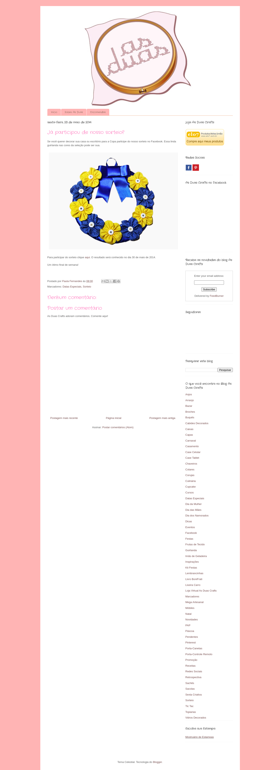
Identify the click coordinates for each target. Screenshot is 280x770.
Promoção (191, 659)
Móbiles (190, 607)
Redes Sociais (193, 671)
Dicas (188, 521)
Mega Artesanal (194, 602)
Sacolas (190, 688)
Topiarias (190, 711)
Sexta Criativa (193, 694)
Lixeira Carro (192, 584)
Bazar (188, 405)
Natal (188, 613)
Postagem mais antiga (162, 418)
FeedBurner (217, 295)
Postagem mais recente (64, 418)
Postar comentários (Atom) (117, 427)
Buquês (189, 417)
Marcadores (192, 596)
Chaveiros (191, 463)
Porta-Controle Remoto (198, 654)
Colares (190, 469)
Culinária (190, 481)
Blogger (157, 762)
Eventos (190, 527)
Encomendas (98, 112)
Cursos (189, 492)
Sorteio (87, 286)
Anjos (188, 394)
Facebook (191, 532)
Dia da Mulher (193, 504)
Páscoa (189, 631)
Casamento (192, 446)
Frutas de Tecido (195, 544)
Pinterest (190, 642)
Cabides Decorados (196, 423)
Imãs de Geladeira (196, 556)
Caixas (189, 429)
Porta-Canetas (193, 648)
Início (54, 112)
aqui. (88, 257)
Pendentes (191, 636)
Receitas (190, 665)
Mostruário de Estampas (199, 737)
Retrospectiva (193, 677)
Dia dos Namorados (197, 515)
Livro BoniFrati (193, 579)
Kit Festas (191, 567)
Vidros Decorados (195, 717)
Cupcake (190, 486)
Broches (190, 411)
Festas (189, 538)
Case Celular (193, 452)
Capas (189, 434)
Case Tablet (192, 457)
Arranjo (189, 400)
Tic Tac (189, 706)
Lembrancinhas (194, 573)
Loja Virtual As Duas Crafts (201, 590)
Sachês (189, 683)
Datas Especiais (71, 286)
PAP (187, 625)
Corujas (190, 475)
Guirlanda (191, 550)
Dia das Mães (193, 509)
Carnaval (190, 440)
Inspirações (192, 561)
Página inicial (113, 418)
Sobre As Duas (74, 112)
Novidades (191, 619)
